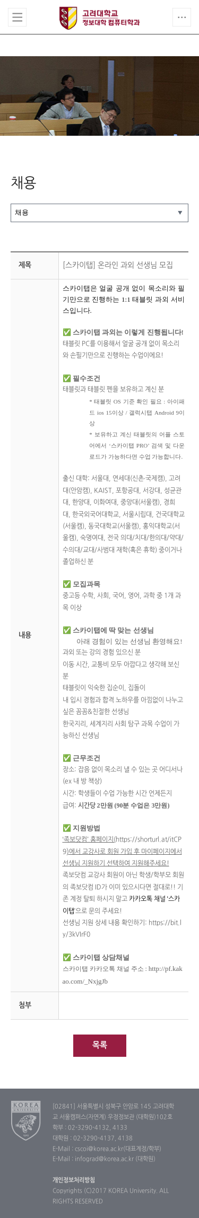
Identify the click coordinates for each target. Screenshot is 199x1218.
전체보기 (17, 17)
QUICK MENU (181, 17)
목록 (99, 1045)
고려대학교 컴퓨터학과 (99, 18)
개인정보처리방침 (74, 1180)
